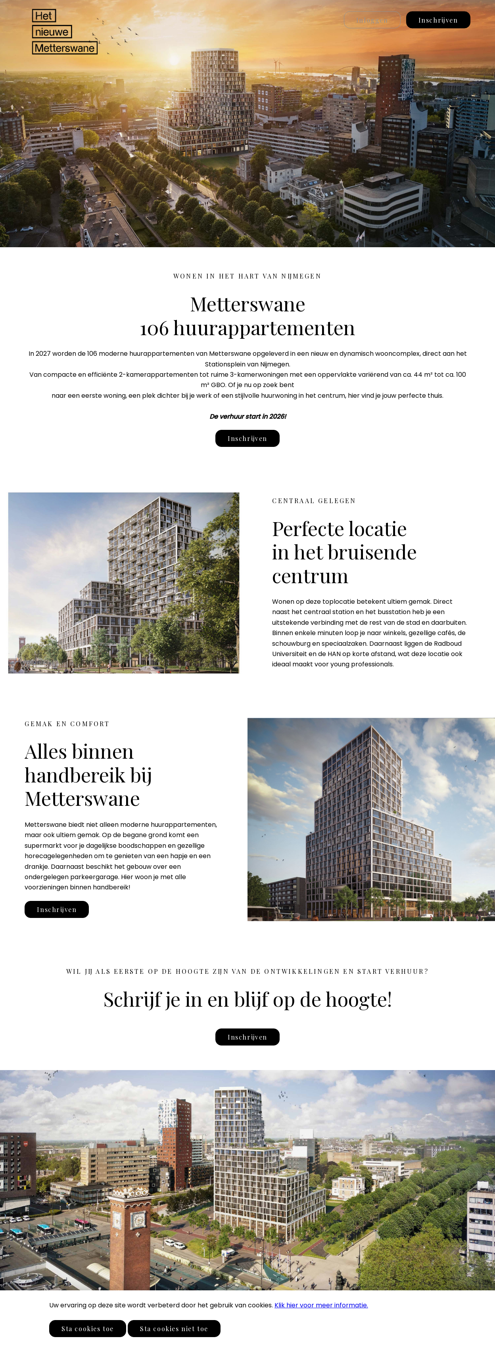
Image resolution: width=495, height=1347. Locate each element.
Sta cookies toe (87, 1328)
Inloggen (372, 20)
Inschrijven (438, 20)
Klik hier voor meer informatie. (321, 1305)
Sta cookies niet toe (174, 1328)
